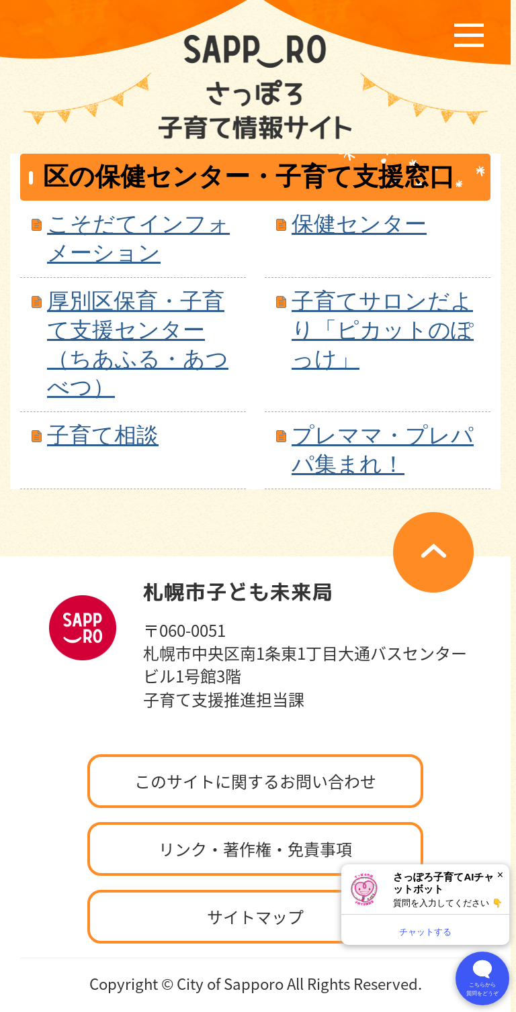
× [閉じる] (500, 874)
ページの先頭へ (433, 552)
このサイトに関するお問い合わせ (255, 781)
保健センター (359, 223)
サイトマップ (255, 917)
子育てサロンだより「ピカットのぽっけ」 (383, 330)
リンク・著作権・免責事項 (255, 849)
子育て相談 (103, 435)
